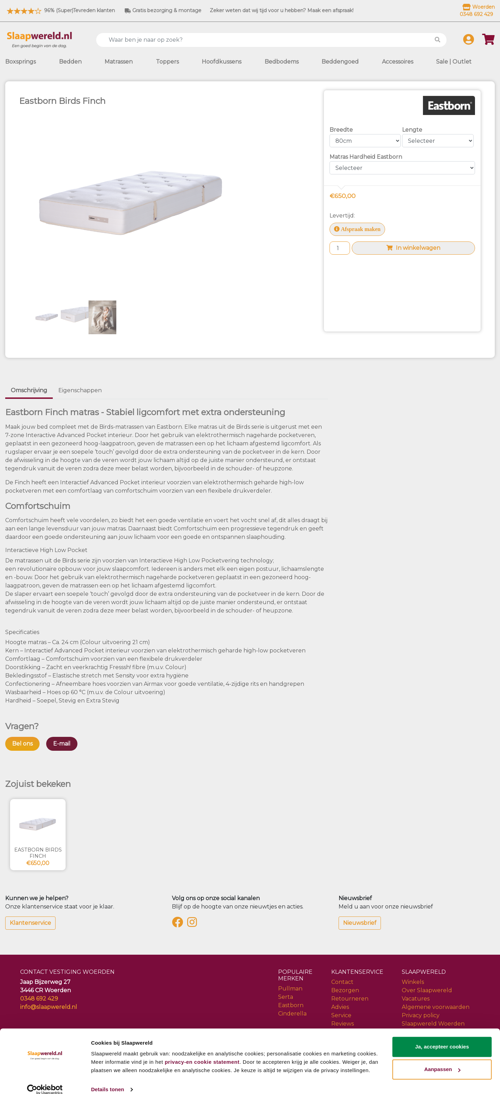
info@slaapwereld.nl (48, 1007)
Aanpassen (442, 1060)
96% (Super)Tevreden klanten (60, 10)
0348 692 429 (39, 998)
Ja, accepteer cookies (442, 1037)
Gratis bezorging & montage (163, 10)
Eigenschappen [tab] (80, 390)
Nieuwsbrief (359, 923)
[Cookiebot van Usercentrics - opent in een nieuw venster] (45, 1080)
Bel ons (22, 743)
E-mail (61, 743)
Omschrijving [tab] (29, 390)
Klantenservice (30, 923)
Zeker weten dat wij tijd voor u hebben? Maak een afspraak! (281, 10)
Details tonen (107, 1080)
